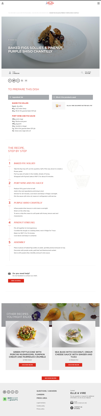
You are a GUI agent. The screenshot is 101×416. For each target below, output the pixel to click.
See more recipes (50, 378)
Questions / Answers (47, 391)
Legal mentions (41, 403)
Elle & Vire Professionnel (23, 12)
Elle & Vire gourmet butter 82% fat (79, 105)
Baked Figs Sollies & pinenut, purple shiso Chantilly (64, 12)
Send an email (16, 280)
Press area (42, 398)
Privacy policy (40, 409)
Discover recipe (27, 365)
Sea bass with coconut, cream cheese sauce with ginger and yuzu (73, 354)
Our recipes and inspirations (40, 12)
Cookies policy (41, 406)
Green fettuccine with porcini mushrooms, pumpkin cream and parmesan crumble (27, 354)
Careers (40, 394)
